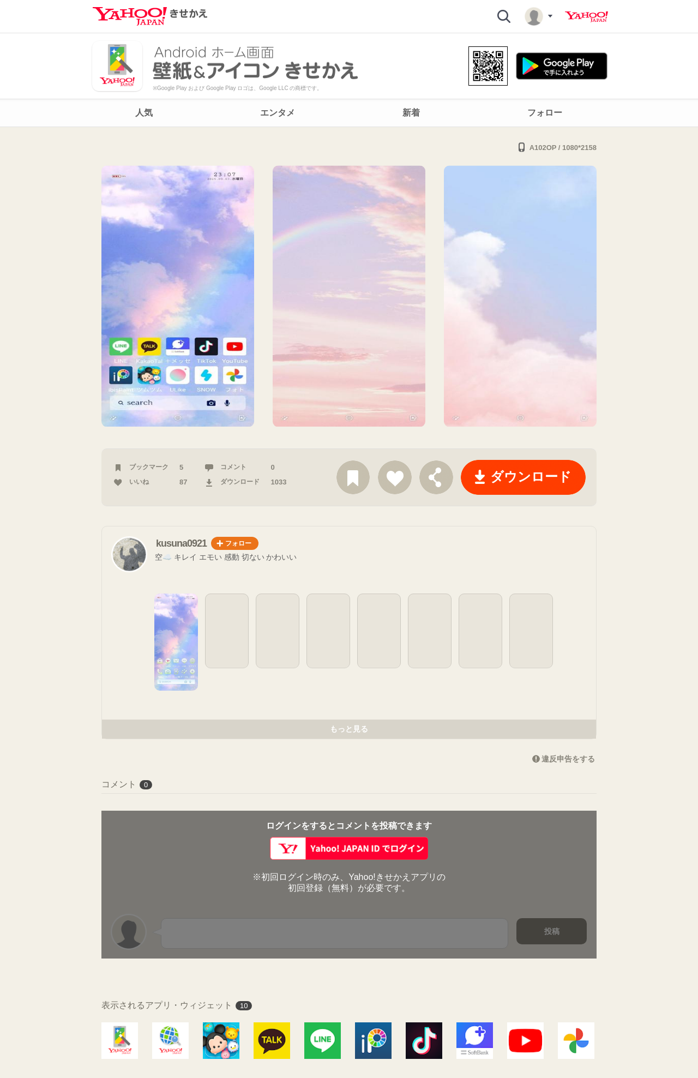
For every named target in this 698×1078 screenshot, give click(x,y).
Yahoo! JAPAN (586, 16)
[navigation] (349, 113)
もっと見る (349, 728)
